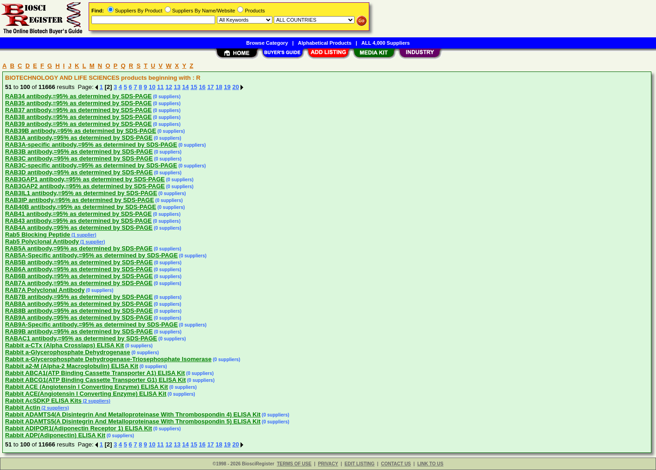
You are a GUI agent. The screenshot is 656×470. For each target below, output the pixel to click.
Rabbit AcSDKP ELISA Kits (43, 400)
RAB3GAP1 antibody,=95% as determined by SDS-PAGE (85, 179)
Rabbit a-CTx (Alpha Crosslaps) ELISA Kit (64, 345)
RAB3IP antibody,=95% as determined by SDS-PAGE (79, 199)
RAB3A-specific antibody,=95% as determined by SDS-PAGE (91, 144)
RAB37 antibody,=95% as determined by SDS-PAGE (78, 110)
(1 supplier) (83, 235)
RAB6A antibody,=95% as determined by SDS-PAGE (78, 269)
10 (152, 86)
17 (210, 86)
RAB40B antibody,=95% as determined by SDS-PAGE (80, 206)
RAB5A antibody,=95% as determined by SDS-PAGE (78, 248)
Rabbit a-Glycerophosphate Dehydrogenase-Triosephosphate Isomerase (108, 359)
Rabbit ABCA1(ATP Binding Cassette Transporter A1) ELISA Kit (95, 372)
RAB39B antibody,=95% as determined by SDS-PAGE (80, 130)
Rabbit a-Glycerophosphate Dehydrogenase (67, 352)
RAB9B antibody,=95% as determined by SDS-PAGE (79, 331)
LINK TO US (430, 463)
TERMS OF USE (294, 463)
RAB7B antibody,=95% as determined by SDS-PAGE (79, 296)
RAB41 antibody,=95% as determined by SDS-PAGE (78, 213)
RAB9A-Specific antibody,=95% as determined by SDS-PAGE (91, 324)
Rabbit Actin (22, 407)
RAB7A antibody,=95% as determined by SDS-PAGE (78, 283)
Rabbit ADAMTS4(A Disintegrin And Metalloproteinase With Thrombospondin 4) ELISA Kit (132, 414)
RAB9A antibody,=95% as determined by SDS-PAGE (78, 317)
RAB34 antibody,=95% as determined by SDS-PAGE (78, 96)
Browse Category (267, 43)
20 (235, 86)
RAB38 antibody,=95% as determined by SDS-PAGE (78, 116)
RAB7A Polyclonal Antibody (44, 289)
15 (194, 86)
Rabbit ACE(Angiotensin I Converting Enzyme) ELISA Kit (85, 393)
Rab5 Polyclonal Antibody (42, 241)
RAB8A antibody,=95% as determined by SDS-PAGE (78, 303)
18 (219, 86)
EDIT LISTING (359, 463)
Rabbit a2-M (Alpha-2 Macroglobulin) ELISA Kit (71, 366)
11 (160, 86)
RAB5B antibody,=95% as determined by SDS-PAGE (79, 262)
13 (177, 86)
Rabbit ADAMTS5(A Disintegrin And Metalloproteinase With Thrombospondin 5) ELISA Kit (132, 421)
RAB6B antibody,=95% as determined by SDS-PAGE (79, 276)
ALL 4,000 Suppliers (385, 43)
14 (185, 86)
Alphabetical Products (324, 43)
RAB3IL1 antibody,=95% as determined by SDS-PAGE (81, 193)
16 (202, 86)
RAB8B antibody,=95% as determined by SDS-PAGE (79, 310)
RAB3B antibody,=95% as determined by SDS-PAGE (79, 151)
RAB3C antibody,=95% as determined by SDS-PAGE (79, 158)
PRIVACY (328, 463)
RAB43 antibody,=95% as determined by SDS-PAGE (78, 220)
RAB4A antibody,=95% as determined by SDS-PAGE (78, 227)
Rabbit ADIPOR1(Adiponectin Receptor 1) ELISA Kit (78, 428)
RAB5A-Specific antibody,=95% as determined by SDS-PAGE (91, 255)
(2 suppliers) (96, 401)
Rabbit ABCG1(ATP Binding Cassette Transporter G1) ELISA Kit (95, 379)
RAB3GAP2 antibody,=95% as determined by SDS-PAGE (85, 186)
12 (168, 86)
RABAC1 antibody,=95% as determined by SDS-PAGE (81, 338)
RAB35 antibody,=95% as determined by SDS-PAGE (78, 103)
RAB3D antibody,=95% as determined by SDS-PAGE (79, 172)
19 (227, 86)
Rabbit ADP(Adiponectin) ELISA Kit (55, 435)
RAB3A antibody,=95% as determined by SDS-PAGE (78, 137)
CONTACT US (396, 463)
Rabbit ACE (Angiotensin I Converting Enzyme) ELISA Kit (86, 386)
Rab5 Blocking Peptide (37, 234)
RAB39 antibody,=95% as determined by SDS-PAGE (78, 123)
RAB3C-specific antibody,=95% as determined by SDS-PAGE (91, 165)
